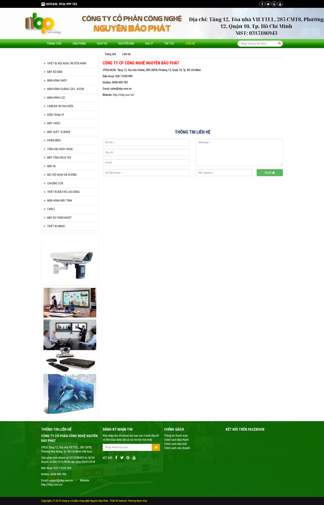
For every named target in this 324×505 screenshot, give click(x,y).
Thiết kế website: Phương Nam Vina (128, 500)
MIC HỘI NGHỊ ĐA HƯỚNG (62, 174)
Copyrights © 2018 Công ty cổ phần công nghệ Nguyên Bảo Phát (74, 500)
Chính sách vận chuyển (177, 448)
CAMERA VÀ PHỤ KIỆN (60, 106)
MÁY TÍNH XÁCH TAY (59, 157)
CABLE (51, 209)
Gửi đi (270, 172)
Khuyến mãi (126, 43)
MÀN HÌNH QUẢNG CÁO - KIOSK (65, 89)
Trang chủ (54, 43)
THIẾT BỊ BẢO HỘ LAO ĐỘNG (63, 192)
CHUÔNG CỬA (55, 183)
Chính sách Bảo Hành (176, 439)
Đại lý (149, 43)
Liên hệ (190, 43)
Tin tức (169, 43)
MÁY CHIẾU (53, 123)
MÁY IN (51, 166)
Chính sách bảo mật (175, 444)
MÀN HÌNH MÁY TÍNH (59, 200)
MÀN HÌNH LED (56, 97)
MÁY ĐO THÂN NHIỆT (59, 217)
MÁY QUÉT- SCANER (58, 132)
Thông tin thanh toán (176, 435)
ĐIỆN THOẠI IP (55, 114)
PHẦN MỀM (53, 140)
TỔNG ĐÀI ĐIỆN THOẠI (60, 149)
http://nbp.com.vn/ (123, 94)
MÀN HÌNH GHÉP (57, 80)
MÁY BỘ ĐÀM (54, 72)
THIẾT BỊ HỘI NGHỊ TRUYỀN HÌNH (66, 63)
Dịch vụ (102, 43)
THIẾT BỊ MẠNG (56, 226)
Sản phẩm (79, 43)
